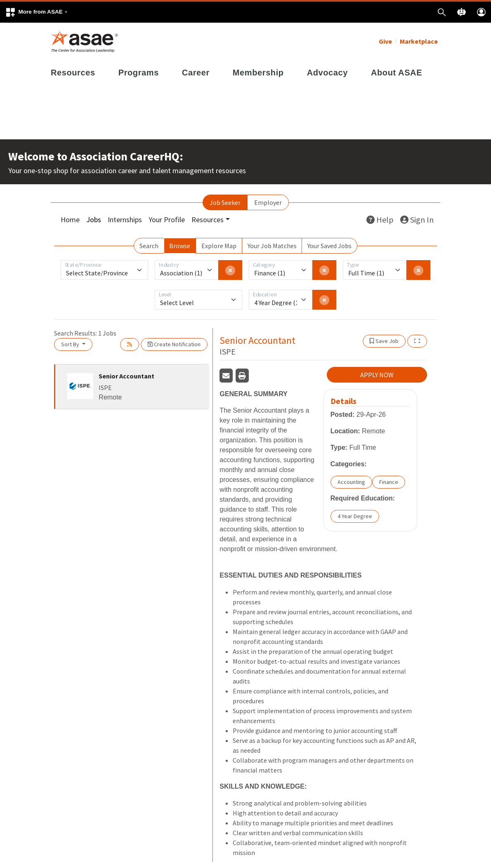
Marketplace (419, 41)
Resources (73, 72)
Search (148, 246)
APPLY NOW (377, 375)
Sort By (70, 344)
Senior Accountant (126, 376)
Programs (138, 72)
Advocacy (327, 72)
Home (70, 219)
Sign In (417, 219)
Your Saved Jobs (329, 246)
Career (196, 72)
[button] (36, 12)
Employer (268, 202)
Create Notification (174, 344)
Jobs (93, 219)
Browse (179, 246)
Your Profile (167, 219)
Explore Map (218, 246)
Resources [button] (207, 219)
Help (380, 219)
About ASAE (396, 72)
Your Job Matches (272, 246)
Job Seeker (225, 202)
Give (385, 41)
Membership (258, 72)
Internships (125, 219)
